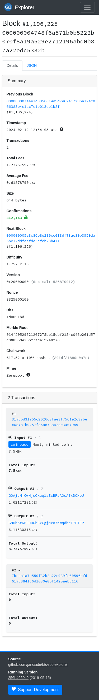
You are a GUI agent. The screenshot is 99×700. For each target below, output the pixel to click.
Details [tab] (12, 65)
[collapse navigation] (87, 7)
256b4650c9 (18, 678)
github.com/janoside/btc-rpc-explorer (38, 664)
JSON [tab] (32, 65)
